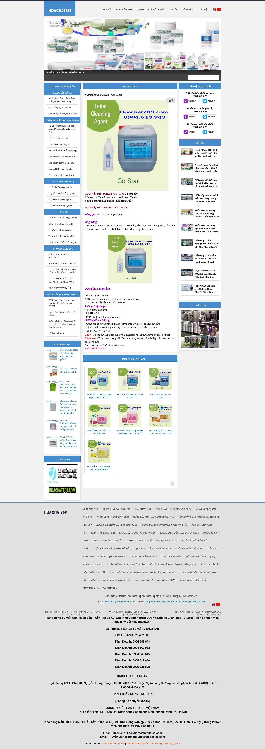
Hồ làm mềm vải (56, 333)
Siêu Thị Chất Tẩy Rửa (114, 743)
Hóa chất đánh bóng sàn (60, 144)
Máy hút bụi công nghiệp (60, 205)
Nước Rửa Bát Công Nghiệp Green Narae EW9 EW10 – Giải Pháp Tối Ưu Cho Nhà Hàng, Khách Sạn (206, 231)
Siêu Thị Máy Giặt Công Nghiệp (165, 743)
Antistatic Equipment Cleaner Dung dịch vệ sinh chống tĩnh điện (68, 425)
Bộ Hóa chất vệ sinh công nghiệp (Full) (172, 564)
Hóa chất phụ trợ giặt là (60, 107)
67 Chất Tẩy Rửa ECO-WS (194, 580)
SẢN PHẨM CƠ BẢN (196, 556)
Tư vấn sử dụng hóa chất (60, 230)
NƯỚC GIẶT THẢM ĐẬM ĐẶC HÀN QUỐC (116, 525)
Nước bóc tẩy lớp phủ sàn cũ (154, 548)
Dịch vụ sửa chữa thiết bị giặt (63, 242)
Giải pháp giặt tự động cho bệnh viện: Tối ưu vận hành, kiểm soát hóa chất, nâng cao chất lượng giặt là (206, 186)
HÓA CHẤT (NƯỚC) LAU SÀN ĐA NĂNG (179, 533)
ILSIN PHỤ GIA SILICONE (62, 263)
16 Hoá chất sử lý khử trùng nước (155, 580)
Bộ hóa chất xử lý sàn (59, 138)
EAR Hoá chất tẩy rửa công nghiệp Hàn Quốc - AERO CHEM (61, 303)
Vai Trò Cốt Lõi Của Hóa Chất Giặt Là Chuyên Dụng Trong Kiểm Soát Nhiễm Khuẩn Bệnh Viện (205, 292)
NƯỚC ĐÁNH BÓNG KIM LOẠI (162, 541)
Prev (48, 46)
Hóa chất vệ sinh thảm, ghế (61, 162)
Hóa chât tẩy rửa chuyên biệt (62, 156)
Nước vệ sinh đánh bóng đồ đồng (112, 548)
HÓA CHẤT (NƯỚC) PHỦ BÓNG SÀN (138, 533)
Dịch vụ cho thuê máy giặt (61, 223)
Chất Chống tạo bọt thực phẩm (126, 564)
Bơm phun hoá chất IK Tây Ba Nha (111, 580)
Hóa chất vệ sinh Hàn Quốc (61, 175)
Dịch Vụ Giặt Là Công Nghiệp (63, 217)
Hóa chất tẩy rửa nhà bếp (60, 169)
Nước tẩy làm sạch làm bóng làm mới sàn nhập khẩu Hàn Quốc (62, 128)
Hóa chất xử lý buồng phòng (63, 150)
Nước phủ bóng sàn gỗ (188, 548)
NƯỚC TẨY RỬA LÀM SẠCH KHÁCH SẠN (153, 517)
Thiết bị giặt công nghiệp (60, 187)
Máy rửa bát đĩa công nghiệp (62, 193)
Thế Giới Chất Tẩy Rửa (137, 743)
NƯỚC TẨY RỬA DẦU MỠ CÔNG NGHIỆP (122, 541)
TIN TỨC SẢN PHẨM (172, 556)
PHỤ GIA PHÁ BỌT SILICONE (58, 255)
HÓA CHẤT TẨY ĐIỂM (60, 288)
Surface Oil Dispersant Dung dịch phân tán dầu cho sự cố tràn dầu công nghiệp (68, 387)
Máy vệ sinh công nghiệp (60, 199)
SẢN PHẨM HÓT (143, 509)
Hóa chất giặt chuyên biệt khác (63, 113)
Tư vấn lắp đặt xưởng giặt (61, 236)
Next (216, 46)
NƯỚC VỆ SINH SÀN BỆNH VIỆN (113, 517)
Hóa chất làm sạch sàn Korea (174, 509)
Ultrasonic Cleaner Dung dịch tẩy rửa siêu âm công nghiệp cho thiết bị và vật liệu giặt (68, 407)
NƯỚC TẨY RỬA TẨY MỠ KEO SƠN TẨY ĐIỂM (165, 525)
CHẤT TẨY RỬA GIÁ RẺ (103, 533)
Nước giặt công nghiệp (116, 509)
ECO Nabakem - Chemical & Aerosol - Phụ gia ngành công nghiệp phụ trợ (62, 323)
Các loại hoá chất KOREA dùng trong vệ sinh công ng (143, 572)
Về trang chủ (91, 509)
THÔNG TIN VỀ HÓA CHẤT (143, 556)
